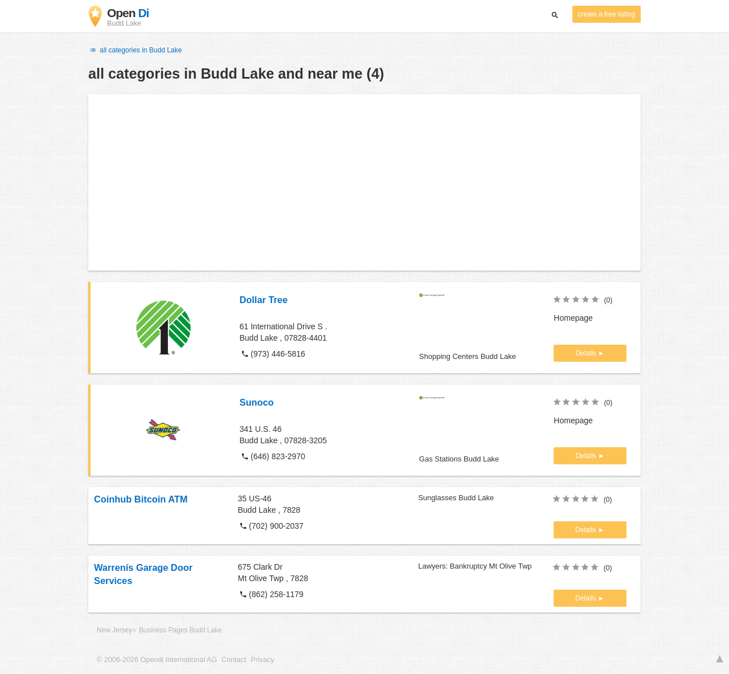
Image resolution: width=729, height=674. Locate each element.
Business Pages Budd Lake (180, 630)
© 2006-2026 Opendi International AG (157, 660)
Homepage (573, 317)
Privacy (262, 660)
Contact (234, 660)
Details (586, 353)
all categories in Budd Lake (135, 50)
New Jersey (114, 630)
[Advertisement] (364, 182)
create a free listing (606, 14)
